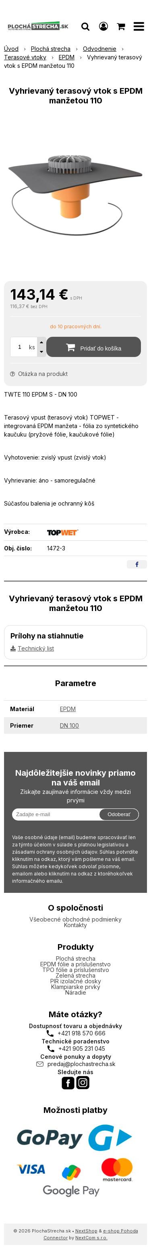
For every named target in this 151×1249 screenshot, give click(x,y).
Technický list (36, 648)
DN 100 (69, 725)
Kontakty (75, 925)
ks (32, 347)
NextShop (86, 1231)
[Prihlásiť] (103, 26)
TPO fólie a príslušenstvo (75, 969)
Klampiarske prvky (75, 986)
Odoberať (119, 814)
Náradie (75, 992)
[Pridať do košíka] (93, 347)
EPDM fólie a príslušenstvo (75, 964)
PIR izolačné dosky (75, 981)
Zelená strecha (75, 975)
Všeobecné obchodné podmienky (75, 919)
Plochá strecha (75, 958)
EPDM (68, 708)
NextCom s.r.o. (91, 1238)
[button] (85, 26)
